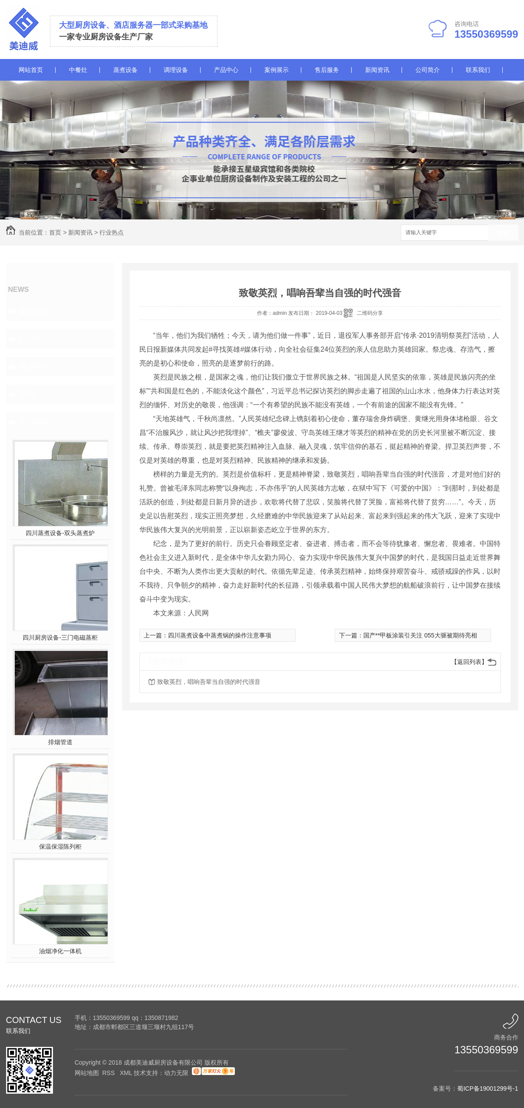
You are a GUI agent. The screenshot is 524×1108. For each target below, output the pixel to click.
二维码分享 (370, 313)
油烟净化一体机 (60, 951)
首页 (55, 232)
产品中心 (226, 69)
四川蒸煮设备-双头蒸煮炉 (60, 532)
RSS (109, 1072)
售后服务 (327, 69)
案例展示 (276, 69)
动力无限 (176, 1072)
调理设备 (176, 69)
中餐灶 (78, 69)
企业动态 (34, 311)
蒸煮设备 (125, 69)
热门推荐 (34, 422)
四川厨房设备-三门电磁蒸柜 (60, 637)
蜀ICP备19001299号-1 (487, 1088)
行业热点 (111, 232)
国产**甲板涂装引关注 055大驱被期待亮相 (420, 635)
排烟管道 (60, 742)
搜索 (503, 233)
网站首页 (31, 69)
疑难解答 (34, 366)
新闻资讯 (377, 69)
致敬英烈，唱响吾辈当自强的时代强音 (208, 681)
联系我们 (478, 69)
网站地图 (87, 1072)
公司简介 (427, 69)
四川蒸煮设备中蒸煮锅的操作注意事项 (219, 635)
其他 (27, 394)
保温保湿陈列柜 (60, 846)
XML (127, 1072)
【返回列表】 (469, 661)
